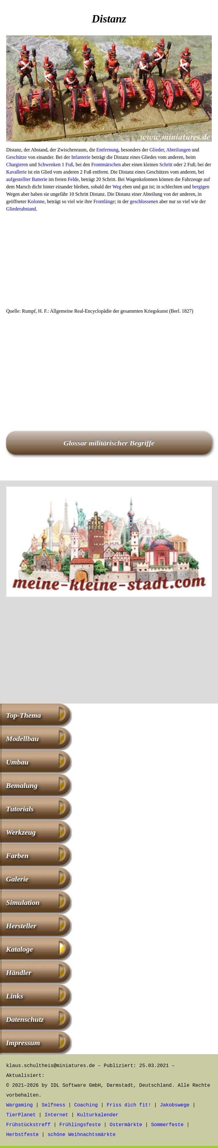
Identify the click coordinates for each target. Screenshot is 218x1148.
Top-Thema (23, 715)
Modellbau (22, 739)
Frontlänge (104, 201)
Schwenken (49, 164)
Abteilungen (178, 149)
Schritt (165, 164)
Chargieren (17, 164)
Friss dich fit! (129, 1105)
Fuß (69, 164)
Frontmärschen (106, 164)
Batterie (39, 179)
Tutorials (20, 809)
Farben (17, 856)
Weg (116, 186)
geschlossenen (144, 201)
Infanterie (80, 157)
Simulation (22, 902)
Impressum (23, 1043)
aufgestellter (18, 179)
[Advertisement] (109, 262)
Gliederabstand (21, 208)
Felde (73, 179)
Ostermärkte (126, 1125)
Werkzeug (21, 832)
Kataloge (19, 949)
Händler (18, 973)
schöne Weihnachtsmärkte (81, 1135)
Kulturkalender (97, 1115)
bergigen (200, 186)
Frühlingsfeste (80, 1125)
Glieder (156, 149)
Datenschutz (25, 1019)
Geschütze (16, 157)
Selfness (53, 1105)
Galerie (17, 879)
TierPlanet (21, 1115)
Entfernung (107, 149)
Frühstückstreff (28, 1125)
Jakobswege (174, 1105)
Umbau (17, 762)
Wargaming (19, 1105)
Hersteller (21, 926)
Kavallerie (16, 172)
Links (14, 996)
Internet (56, 1115)
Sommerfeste (167, 1125)
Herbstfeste (22, 1135)
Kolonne (35, 201)
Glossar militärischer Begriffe (109, 443)
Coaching (86, 1105)
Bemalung (22, 785)
